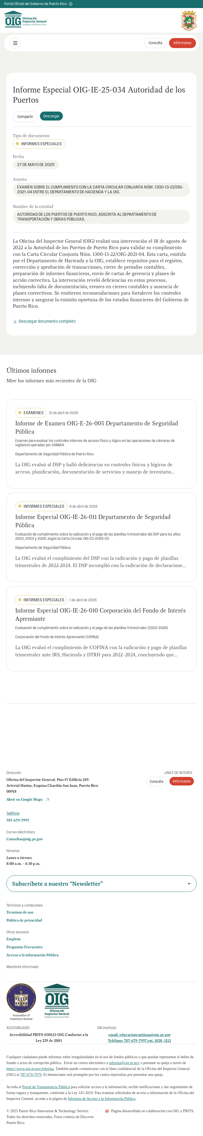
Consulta (155, 43)
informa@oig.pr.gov (124, 1063)
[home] (17, 20)
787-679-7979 (30, 1075)
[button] (15, 43)
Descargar (51, 116)
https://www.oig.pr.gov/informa (30, 1069)
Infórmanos (182, 43)
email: (113, 1034)
